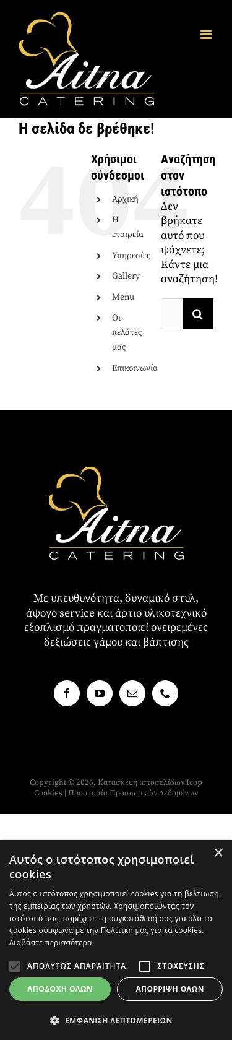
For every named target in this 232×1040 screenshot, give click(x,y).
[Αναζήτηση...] (172, 313)
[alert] (116, 940)
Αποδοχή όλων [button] (60, 989)
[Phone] (165, 693)
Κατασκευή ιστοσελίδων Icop (150, 782)
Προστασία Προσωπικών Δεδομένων (133, 793)
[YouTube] (100, 693)
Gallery (126, 276)
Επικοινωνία (135, 368)
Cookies (48, 793)
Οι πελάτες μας (127, 333)
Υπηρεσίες (131, 255)
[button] (14, 966)
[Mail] (132, 693)
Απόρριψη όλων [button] (169, 989)
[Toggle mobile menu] (206, 34)
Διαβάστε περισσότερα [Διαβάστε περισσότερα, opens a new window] (50, 942)
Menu (123, 297)
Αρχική (125, 199)
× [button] (218, 853)
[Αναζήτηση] (198, 313)
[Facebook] (67, 693)
